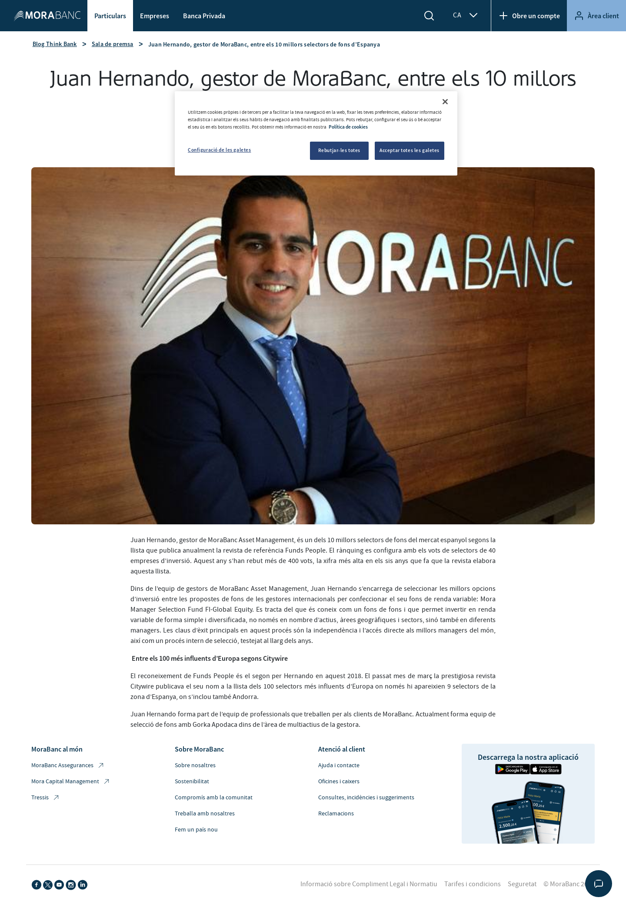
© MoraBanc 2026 (569, 884)
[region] (316, 133)
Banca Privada (204, 15)
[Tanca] (445, 101)
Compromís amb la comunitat (214, 798)
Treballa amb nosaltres (205, 814)
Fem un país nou (196, 830)
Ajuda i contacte (339, 765)
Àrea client (596, 15)
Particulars (110, 15)
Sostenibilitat (192, 781)
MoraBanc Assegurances (68, 766)
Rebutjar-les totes (339, 150)
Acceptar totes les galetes (410, 150)
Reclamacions (336, 814)
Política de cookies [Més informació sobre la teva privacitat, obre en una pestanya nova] (348, 127)
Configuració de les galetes (219, 150)
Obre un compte (529, 15)
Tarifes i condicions (472, 884)
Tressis (45, 798)
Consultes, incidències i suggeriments (366, 798)
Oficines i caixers (339, 781)
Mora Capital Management (70, 782)
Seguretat (522, 884)
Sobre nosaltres (195, 765)
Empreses (154, 15)
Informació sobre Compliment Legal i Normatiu (368, 884)
